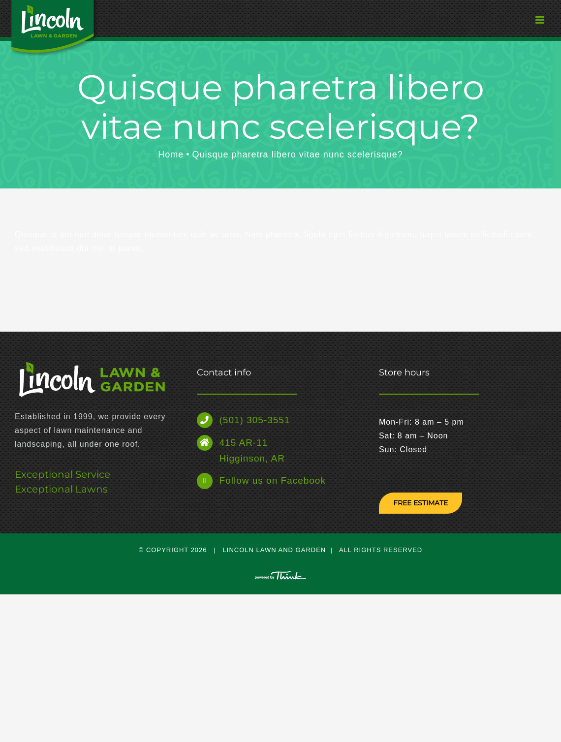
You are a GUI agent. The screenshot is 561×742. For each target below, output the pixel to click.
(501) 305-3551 (254, 420)
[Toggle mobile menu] (521, 22)
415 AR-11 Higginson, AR (252, 450)
